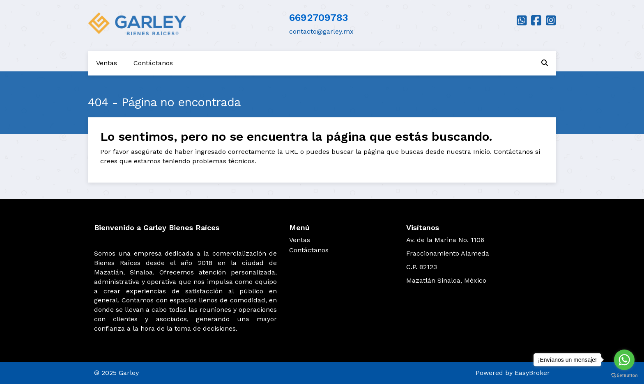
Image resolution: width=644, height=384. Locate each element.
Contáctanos (153, 63)
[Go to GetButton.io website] (624, 375)
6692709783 (318, 17)
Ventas (106, 63)
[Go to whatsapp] (624, 360)
